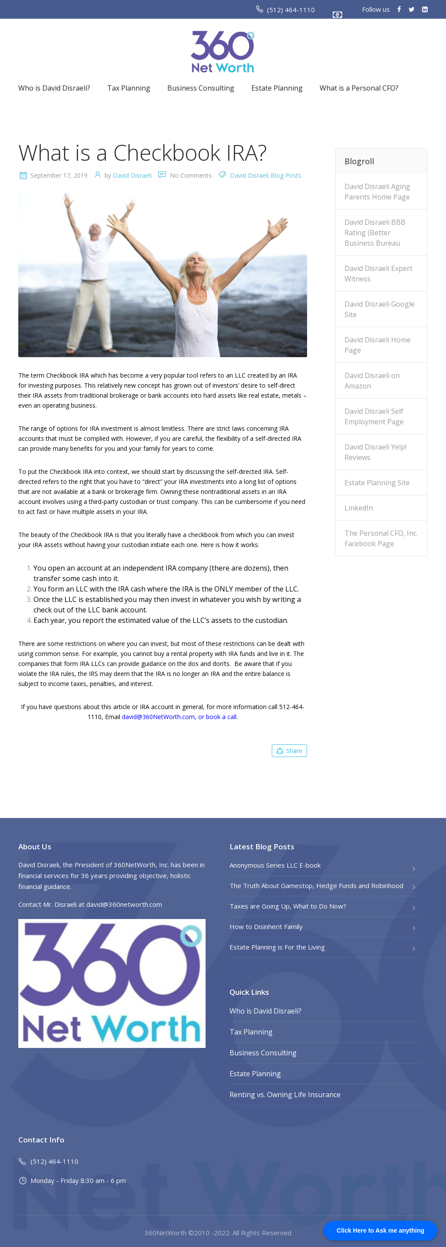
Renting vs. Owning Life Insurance (285, 1094)
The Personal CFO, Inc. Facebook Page (381, 538)
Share (288, 751)
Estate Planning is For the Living (277, 947)
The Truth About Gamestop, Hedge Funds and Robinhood (316, 885)
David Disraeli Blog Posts (265, 175)
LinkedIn (359, 508)
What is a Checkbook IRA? (142, 152)
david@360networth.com (124, 904)
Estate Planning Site (377, 482)
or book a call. (218, 717)
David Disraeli (132, 175)
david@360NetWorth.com (158, 717)
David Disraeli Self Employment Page (374, 416)
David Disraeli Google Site (380, 309)
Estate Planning (277, 88)
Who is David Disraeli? (54, 88)
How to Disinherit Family (266, 926)
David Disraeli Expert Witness (378, 274)
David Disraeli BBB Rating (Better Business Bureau (375, 232)
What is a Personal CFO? (359, 88)
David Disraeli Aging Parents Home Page (377, 192)
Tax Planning (128, 88)
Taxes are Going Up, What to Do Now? (288, 906)
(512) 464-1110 (291, 9)
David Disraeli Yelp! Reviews (375, 452)
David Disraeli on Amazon (372, 381)
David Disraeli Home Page (378, 345)
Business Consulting (200, 88)
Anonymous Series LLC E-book (275, 865)
